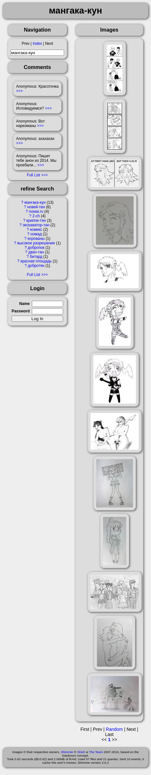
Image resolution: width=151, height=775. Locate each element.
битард (36, 256)
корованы (35, 238)
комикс (36, 229)
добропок (36, 247)
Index (37, 43)
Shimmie (67, 752)
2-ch (36, 216)
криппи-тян (36, 220)
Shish (81, 752)
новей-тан (36, 207)
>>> (19, 91)
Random (114, 729)
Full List (33, 175)
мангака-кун (35, 202)
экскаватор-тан (36, 225)
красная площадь (36, 261)
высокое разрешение (36, 243)
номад (36, 234)
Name (24, 303)
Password (21, 311)
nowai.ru (36, 211)
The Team (96, 752)
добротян (36, 265)
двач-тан (36, 252)
